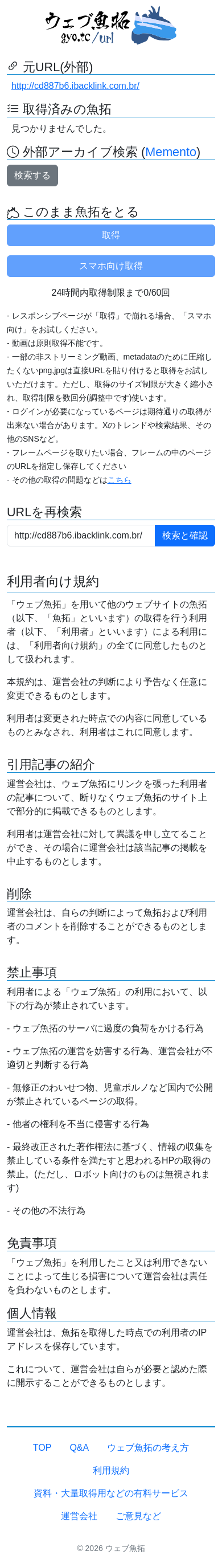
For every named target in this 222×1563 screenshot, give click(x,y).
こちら (119, 479)
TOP (42, 1447)
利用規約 (111, 1470)
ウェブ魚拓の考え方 (148, 1447)
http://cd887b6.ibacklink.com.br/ (75, 86)
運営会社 (79, 1516)
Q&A (79, 1447)
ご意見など (138, 1516)
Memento (170, 152)
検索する (32, 175)
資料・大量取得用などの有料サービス (111, 1493)
